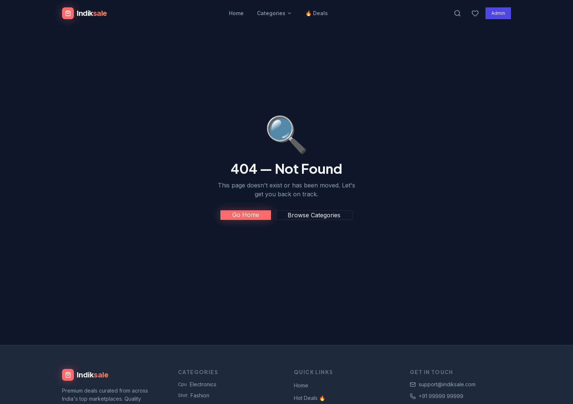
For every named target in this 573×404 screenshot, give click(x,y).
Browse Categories (314, 215)
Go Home (245, 214)
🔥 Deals (316, 13)
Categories (274, 13)
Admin (498, 13)
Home (236, 13)
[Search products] (457, 13)
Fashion (193, 395)
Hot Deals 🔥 (309, 398)
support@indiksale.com (443, 384)
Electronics (197, 384)
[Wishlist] (475, 13)
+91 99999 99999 (436, 396)
